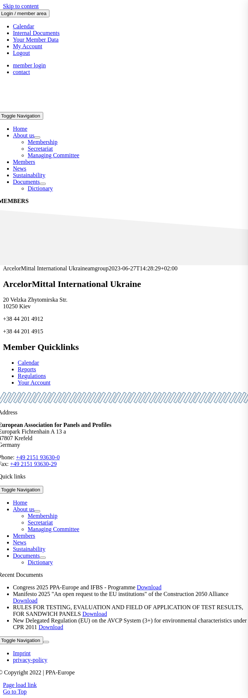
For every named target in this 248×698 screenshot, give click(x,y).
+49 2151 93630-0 (37, 457)
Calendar (28, 362)
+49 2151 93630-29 (33, 464)
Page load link (20, 685)
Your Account (34, 382)
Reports (27, 369)
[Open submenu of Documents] (43, 184)
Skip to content (21, 6)
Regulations (32, 376)
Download (149, 587)
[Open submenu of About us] (37, 137)
